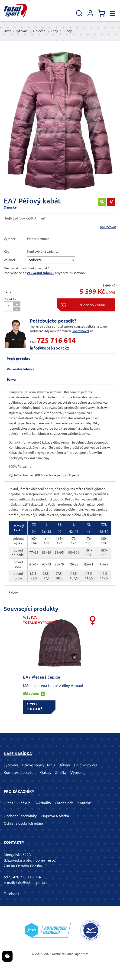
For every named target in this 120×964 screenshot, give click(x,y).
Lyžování (22, 31)
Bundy (67, 31)
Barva (11, 379)
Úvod (7, 31)
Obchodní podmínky (20, 816)
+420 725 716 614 (26, 877)
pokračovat (108, 227)
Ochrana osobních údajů (23, 823)
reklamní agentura (75, 954)
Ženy (54, 31)
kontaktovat (80, 331)
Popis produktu (18, 358)
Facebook (11, 894)
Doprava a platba (55, 816)
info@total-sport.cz (49, 348)
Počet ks (10, 299)
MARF (56, 954)
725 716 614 (56, 340)
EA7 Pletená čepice (41, 677)
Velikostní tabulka (20, 369)
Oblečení (39, 31)
